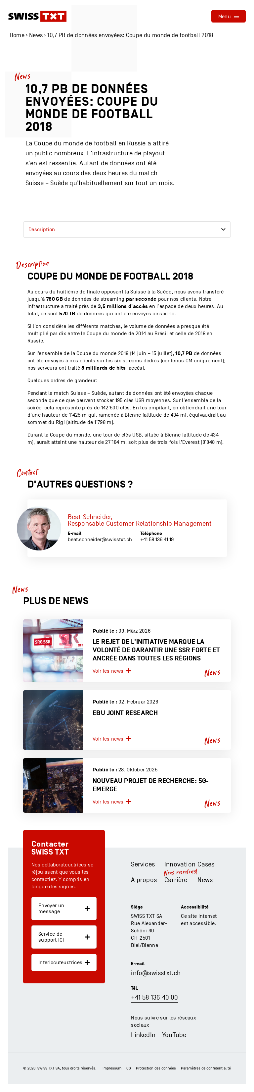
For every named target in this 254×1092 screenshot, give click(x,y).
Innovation (179, 864)
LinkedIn (143, 1035)
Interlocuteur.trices (60, 962)
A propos (144, 880)
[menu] (228, 16)
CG (128, 1068)
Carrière (176, 880)
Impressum (112, 1068)
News (36, 35)
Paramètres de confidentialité (206, 1068)
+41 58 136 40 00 (154, 997)
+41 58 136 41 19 (157, 540)
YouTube (174, 1035)
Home (17, 35)
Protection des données (156, 1068)
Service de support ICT (51, 937)
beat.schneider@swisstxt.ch (100, 540)
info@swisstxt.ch (156, 973)
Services (143, 864)
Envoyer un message (51, 908)
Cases (205, 864)
